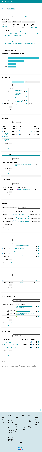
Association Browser (10, 440)
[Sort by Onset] (39, 88)
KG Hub (29, 423)
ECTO (16, 431)
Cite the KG (10, 432)
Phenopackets (24, 431)
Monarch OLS (30, 417)
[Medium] (21, 447)
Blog (36, 419)
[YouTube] (20, 449)
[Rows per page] (10, 107)
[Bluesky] (22, 449)
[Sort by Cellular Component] (28, 278)
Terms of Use (11, 430)
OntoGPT (23, 427)
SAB (2, 419)
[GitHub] (23, 447)
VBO (16, 426)
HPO (16, 421)
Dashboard (10, 437)
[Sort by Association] (12, 88)
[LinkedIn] (19, 449)
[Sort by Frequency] (34, 88)
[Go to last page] (14, 109)
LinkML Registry (29, 427)
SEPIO (16, 429)
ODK (22, 425)
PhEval (23, 419)
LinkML (23, 420)
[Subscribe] (18, 447)
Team (3, 417)
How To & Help (11, 425)
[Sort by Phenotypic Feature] (22, 88)
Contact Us (4, 421)
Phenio (16, 422)
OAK (22, 424)
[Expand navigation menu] (40, 1)
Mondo (16, 415)
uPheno (16, 419)
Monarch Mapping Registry (30, 420)
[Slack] (19, 447)
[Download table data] (8, 112)
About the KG (11, 434)
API (9, 419)
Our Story (4, 415)
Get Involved (37, 415)
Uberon (16, 417)
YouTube (37, 422)
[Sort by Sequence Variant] (10, 339)
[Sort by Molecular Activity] (22, 243)
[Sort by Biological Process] (24, 304)
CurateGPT (24, 429)
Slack (36, 417)
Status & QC (11, 424)
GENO (16, 428)
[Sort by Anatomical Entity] (25, 187)
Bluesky (37, 424)
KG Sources (10, 435)
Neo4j (10, 420)
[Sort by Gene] (5, 88)
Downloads (10, 417)
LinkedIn (37, 421)
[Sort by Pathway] (18, 162)
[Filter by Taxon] (32, 82)
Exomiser (23, 417)
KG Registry (30, 424)
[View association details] (26, 91)
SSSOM (23, 422)
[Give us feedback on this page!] (40, 410)
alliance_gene (34, 27)
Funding (3, 424)
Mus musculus (24, 16)
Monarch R (11, 422)
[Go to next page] (12, 109)
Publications (4, 422)
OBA (16, 424)
